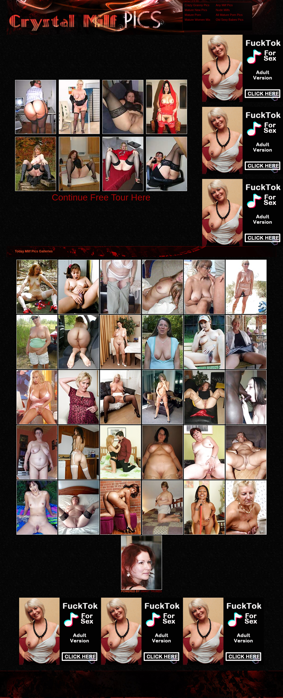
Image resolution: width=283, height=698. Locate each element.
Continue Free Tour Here (101, 197)
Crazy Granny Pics (197, 5)
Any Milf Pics (224, 5)
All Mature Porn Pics (229, 14)
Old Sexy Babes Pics (229, 19)
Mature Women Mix (197, 19)
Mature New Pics (196, 10)
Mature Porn (193, 14)
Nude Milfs (223, 10)
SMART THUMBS (151, 591)
